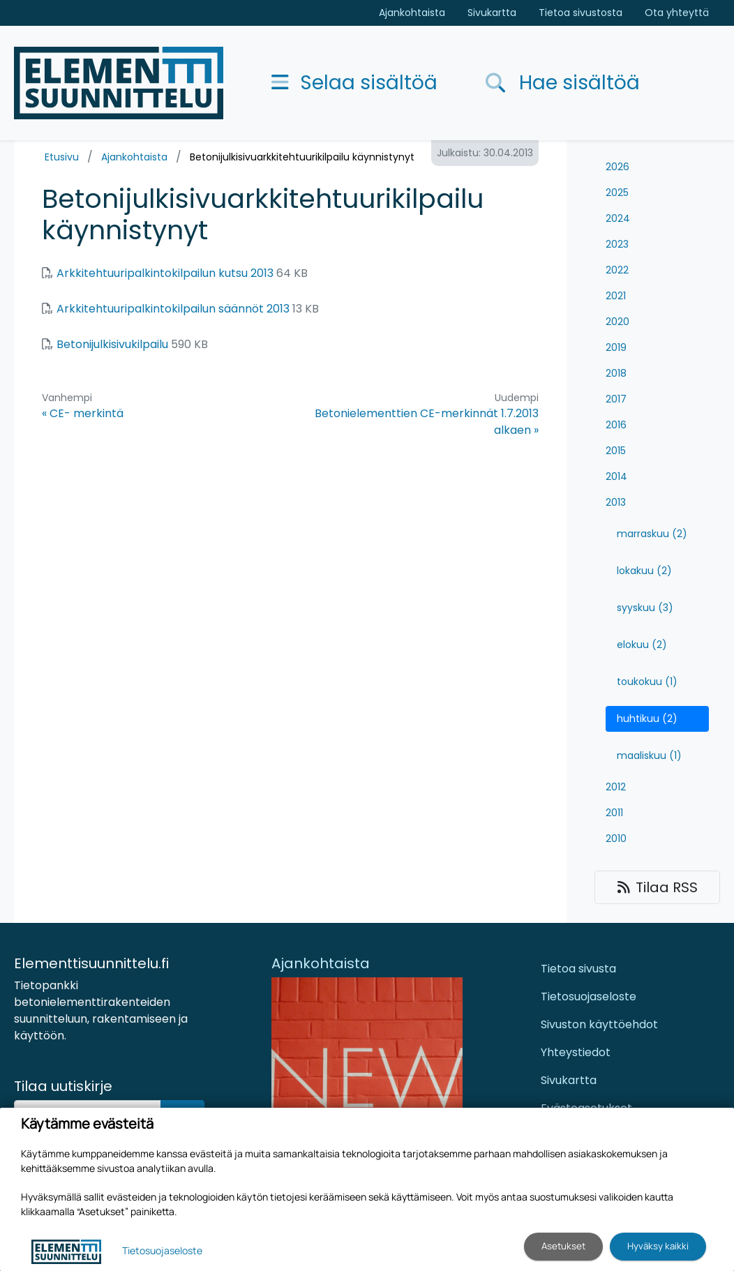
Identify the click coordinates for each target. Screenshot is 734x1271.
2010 (616, 838)
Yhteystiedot (576, 1052)
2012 (616, 787)
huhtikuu (647, 718)
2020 (617, 322)
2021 (616, 296)
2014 (616, 476)
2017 (616, 399)
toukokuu (647, 682)
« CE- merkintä (82, 413)
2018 (616, 373)
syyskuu (645, 608)
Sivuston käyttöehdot (599, 1024)
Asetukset (563, 1246)
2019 (616, 347)
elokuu (642, 645)
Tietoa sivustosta (580, 13)
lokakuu (644, 571)
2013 (616, 502)
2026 (617, 167)
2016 (616, 425)
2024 (618, 218)
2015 (616, 451)
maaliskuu (649, 755)
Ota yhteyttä (677, 13)
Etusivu (62, 157)
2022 (617, 270)
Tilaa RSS (657, 887)
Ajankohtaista (412, 13)
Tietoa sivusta (578, 969)
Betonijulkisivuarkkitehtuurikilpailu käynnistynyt (302, 157)
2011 (614, 813)
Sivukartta (491, 13)
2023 (617, 244)
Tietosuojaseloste (588, 996)
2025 (617, 193)
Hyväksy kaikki (658, 1246)
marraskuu (652, 534)
